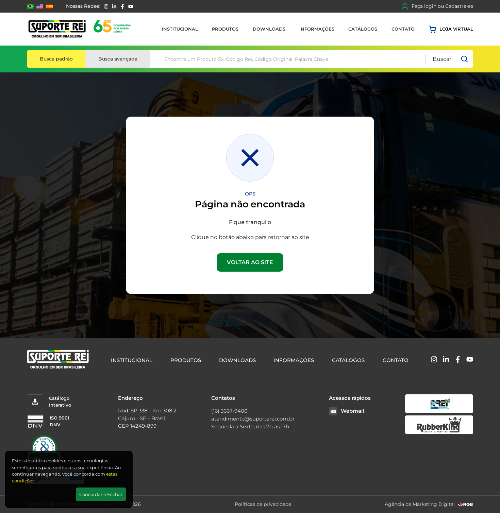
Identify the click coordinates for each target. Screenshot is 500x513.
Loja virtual (451, 29)
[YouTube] (130, 6)
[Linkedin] (114, 6)
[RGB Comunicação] (465, 504)
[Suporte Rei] (81, 29)
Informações (316, 29)
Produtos (225, 29)
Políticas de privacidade (263, 504)
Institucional (180, 29)
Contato (403, 29)
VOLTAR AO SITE (250, 262)
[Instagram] (106, 6)
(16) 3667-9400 (229, 411)
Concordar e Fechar (100, 494)
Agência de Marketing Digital (420, 504)
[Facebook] (122, 6)
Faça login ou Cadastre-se (437, 6)
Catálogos (362, 29)
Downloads (269, 29)
